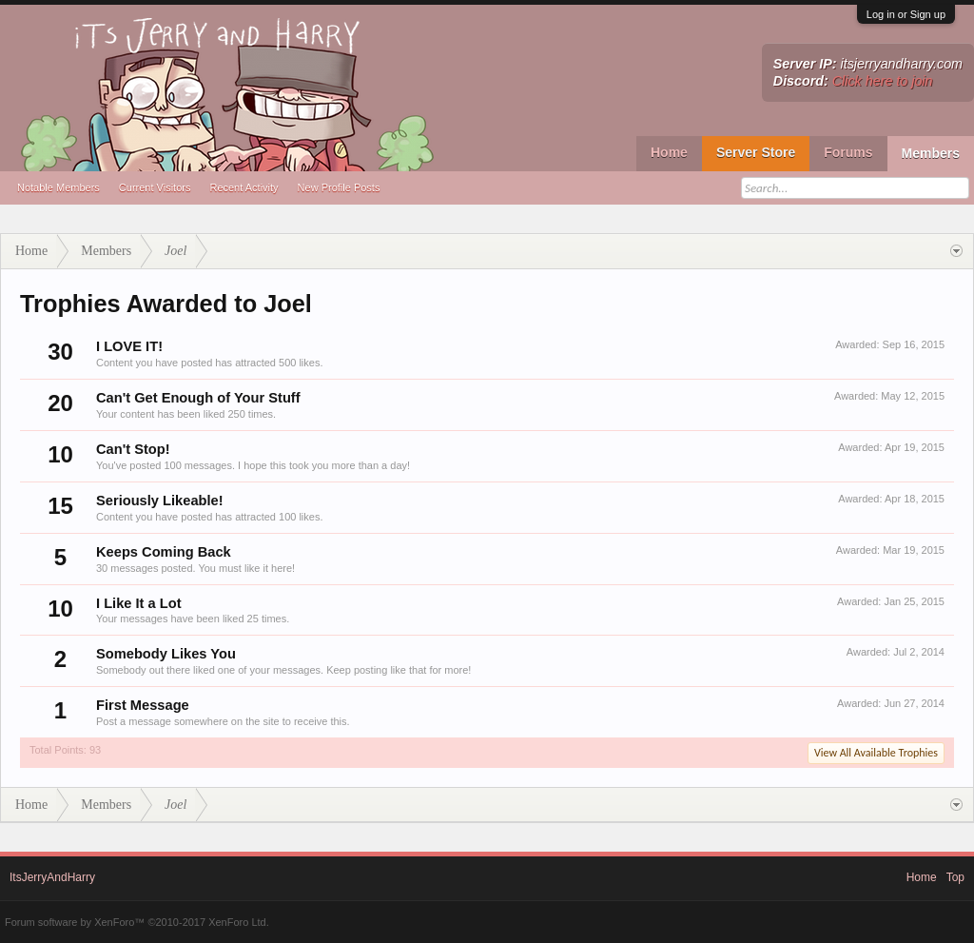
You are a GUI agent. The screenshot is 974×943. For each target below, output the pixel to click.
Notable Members (58, 187)
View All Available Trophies (876, 752)
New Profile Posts (339, 187)
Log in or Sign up (906, 14)
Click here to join (882, 80)
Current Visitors (155, 187)
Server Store (755, 152)
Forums (848, 152)
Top (955, 877)
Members (931, 153)
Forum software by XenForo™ (137, 922)
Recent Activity (243, 187)
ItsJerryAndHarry (52, 877)
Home (669, 152)
